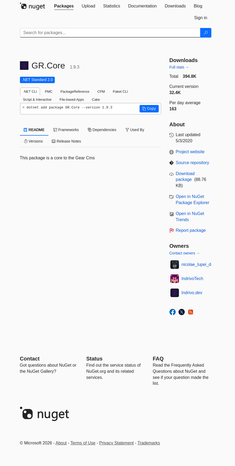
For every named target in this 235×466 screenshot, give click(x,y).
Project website (190, 151)
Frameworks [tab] (66, 129)
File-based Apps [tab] (72, 100)
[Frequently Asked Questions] (158, 359)
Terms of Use (82, 443)
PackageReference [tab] (74, 92)
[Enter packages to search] (110, 33)
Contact (30, 359)
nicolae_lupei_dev (199, 264)
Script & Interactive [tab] (37, 100)
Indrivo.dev (192, 292)
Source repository (192, 162)
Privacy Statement (116, 443)
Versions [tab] (33, 141)
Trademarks (148, 443)
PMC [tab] (48, 92)
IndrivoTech (192, 278)
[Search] (205, 33)
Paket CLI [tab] (120, 92)
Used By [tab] (134, 129)
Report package (191, 230)
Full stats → (179, 67)
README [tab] (34, 129)
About (61, 443)
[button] (149, 108)
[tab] (64, 6)
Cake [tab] (96, 100)
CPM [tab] (101, 92)
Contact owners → (184, 253)
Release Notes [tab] (66, 141)
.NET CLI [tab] (30, 92)
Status (94, 359)
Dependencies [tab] (102, 129)
